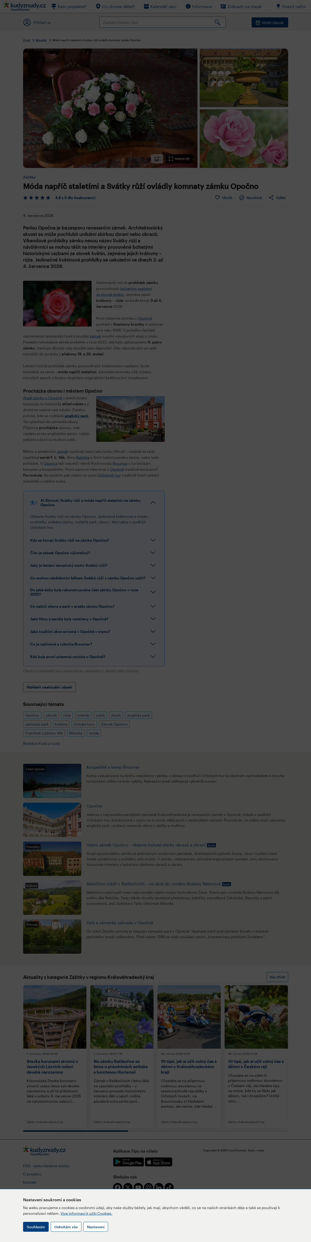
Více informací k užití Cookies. (86, 1213)
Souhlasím (36, 1227)
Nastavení (95, 1227)
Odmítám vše (66, 1227)
